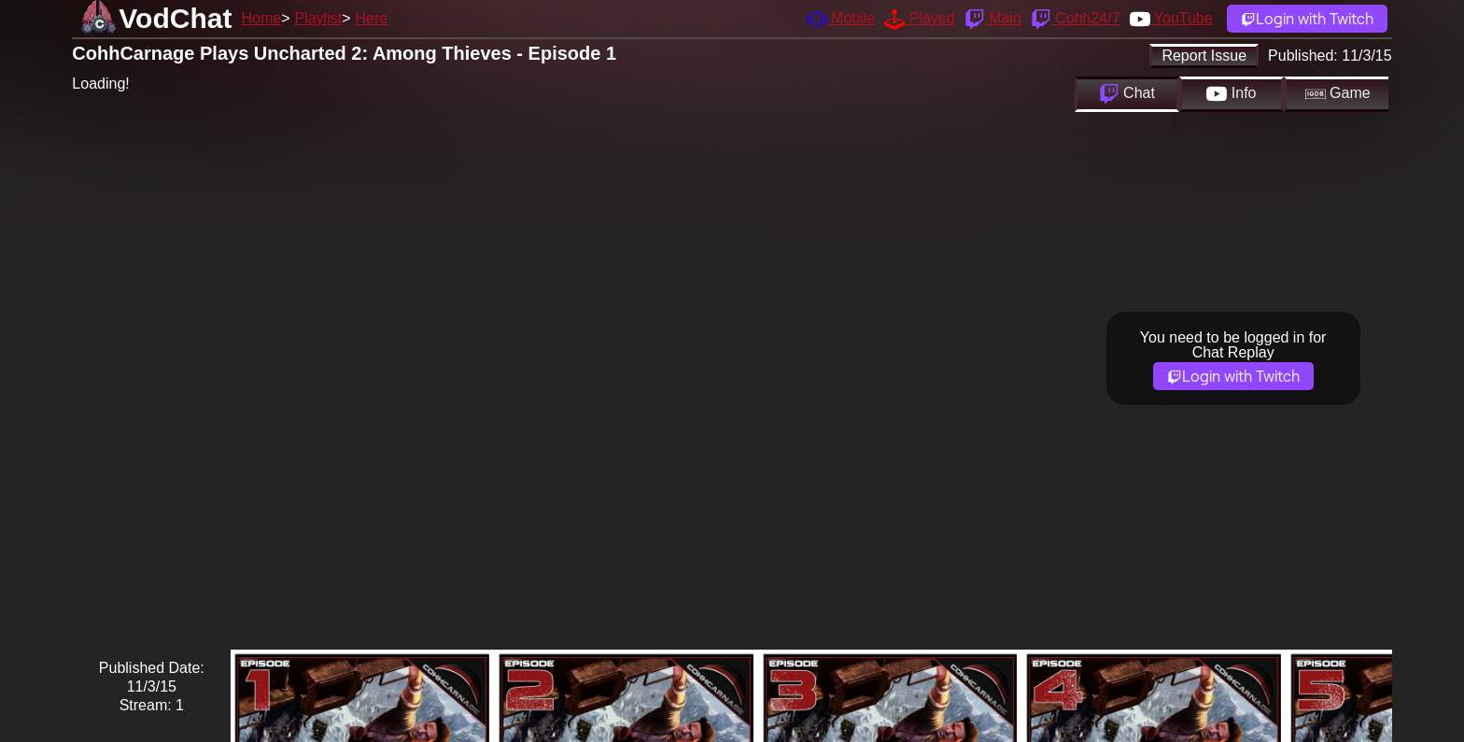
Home (261, 18)
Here (372, 18)
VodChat (175, 18)
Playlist (318, 18)
